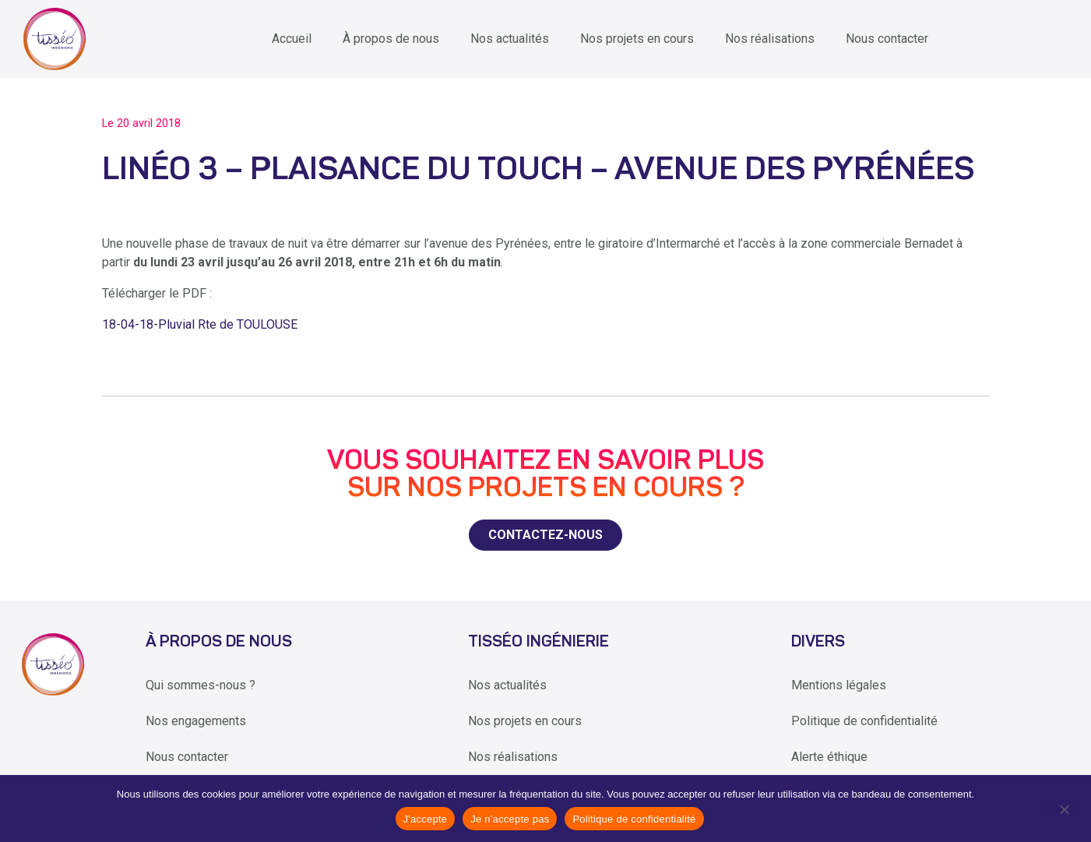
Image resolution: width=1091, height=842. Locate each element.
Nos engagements (196, 720)
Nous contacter (887, 38)
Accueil (291, 38)
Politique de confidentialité (864, 720)
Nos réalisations (770, 38)
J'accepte (425, 819)
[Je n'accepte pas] (1063, 808)
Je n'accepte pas (509, 819)
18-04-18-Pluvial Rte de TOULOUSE (199, 324)
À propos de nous (391, 38)
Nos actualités (509, 38)
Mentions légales (838, 685)
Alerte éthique (829, 756)
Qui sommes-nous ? (200, 685)
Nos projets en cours (637, 38)
